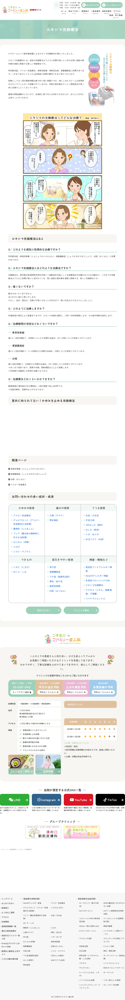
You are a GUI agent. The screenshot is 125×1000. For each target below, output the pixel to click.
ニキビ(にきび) (57, 907)
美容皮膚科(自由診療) (87, 898)
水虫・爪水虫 (92, 515)
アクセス (5, 917)
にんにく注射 (108, 946)
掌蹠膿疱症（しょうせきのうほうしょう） (29, 474)
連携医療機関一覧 (9, 926)
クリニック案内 (81, 610)
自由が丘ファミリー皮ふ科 (11, 937)
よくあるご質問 (8, 912)
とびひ (16, 546)
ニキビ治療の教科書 (10, 959)
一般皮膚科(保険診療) (31, 898)
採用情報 (5, 921)
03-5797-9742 (90, 5)
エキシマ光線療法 (94, 585)
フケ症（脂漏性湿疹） (60, 576)
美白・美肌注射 (109, 950)
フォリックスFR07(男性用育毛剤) (89, 920)
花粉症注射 (83, 946)
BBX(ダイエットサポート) (113, 967)
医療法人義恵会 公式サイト (11, 953)
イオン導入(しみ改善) (112, 980)
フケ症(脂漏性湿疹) (31, 955)
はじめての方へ (8, 903)
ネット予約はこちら (112, 5)
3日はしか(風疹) (57, 955)
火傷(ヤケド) (28, 932)
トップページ (7, 898)
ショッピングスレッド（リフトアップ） (89, 986)
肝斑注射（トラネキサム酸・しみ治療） (89, 957)
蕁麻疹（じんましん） (24, 528)
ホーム (3, 849)
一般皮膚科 (12, 849)
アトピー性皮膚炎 (18, 484)
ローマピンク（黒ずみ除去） (89, 904)
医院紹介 (5, 908)
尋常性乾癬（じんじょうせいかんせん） (28, 468)
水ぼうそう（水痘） (95, 539)
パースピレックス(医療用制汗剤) (113, 920)
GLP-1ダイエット (86, 910)
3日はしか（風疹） (95, 524)
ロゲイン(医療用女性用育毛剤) (113, 912)
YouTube (78, 800)
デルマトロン (84, 967)
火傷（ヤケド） (57, 515)
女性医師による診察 (31, 734)
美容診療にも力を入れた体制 (35, 746)
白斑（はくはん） (18, 479)
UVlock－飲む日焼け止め (89, 926)
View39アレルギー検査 (97, 575)
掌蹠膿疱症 (55, 571)
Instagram (46, 800)
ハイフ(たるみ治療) (87, 980)
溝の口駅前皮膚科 (9, 931)
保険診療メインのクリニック (35, 730)
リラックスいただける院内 (34, 750)
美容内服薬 (107, 926)
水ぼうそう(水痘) (58, 960)
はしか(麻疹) (28, 960)
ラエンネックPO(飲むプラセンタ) (113, 940)
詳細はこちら (44, 723)
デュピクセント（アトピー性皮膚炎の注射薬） (35, 909)
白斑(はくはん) (57, 946)
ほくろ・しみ (19, 571)
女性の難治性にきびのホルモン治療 (114, 904)
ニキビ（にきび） (22, 567)
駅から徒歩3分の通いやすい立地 (36, 738)
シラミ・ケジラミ (22, 551)
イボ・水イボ (92, 534)
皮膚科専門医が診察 (31, 742)
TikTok (110, 800)
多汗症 (53, 567)
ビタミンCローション (87, 930)
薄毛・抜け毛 (56, 581)
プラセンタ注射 (85, 938)
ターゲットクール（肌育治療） (114, 957)
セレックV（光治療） (111, 985)
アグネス (82, 963)
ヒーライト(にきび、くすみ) (89, 974)
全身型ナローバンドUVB (98, 580)
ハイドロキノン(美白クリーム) (113, 932)
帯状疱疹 (54, 520)
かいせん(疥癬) (29, 941)
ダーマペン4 (108, 972)
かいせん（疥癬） (22, 541)
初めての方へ (43, 610)
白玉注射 (82, 950)
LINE (15, 800)
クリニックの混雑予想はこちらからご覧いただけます (62, 675)
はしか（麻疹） (93, 529)
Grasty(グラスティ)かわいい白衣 (11, 945)
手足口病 (90, 520)
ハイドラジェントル (95, 598)
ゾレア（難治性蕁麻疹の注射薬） (34, 917)
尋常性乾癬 (55, 586)
